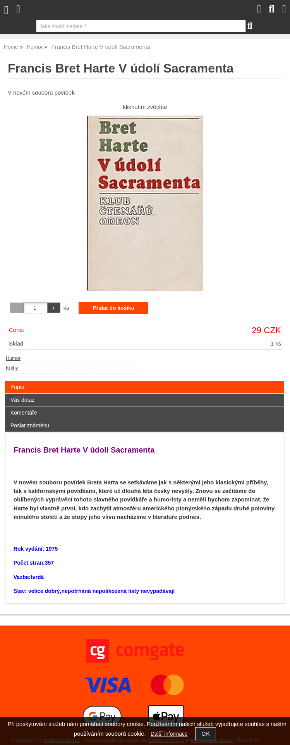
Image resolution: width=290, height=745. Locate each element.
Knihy (12, 368)
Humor (13, 358)
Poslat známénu (29, 425)
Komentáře (23, 413)
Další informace (169, 734)
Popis (17, 387)
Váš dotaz (22, 400)
